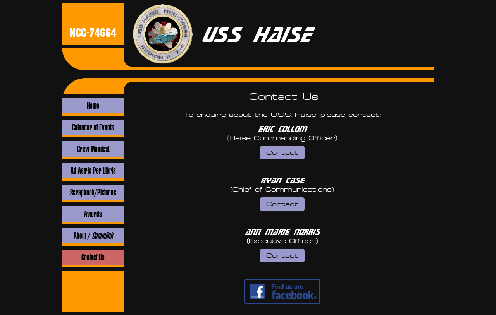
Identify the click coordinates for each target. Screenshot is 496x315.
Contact (282, 152)
